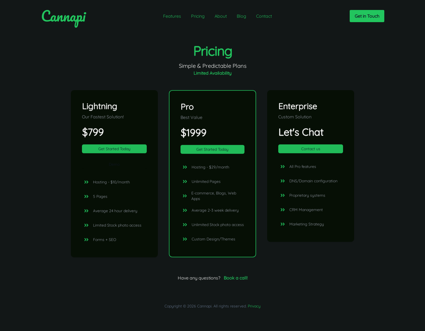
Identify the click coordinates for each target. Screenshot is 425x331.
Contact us (310, 149)
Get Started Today (114, 149)
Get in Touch (367, 16)
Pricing (198, 16)
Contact (264, 16)
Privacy (254, 306)
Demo (114, 164)
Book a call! (236, 278)
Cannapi (63, 16)
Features (172, 16)
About (221, 16)
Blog (241, 16)
